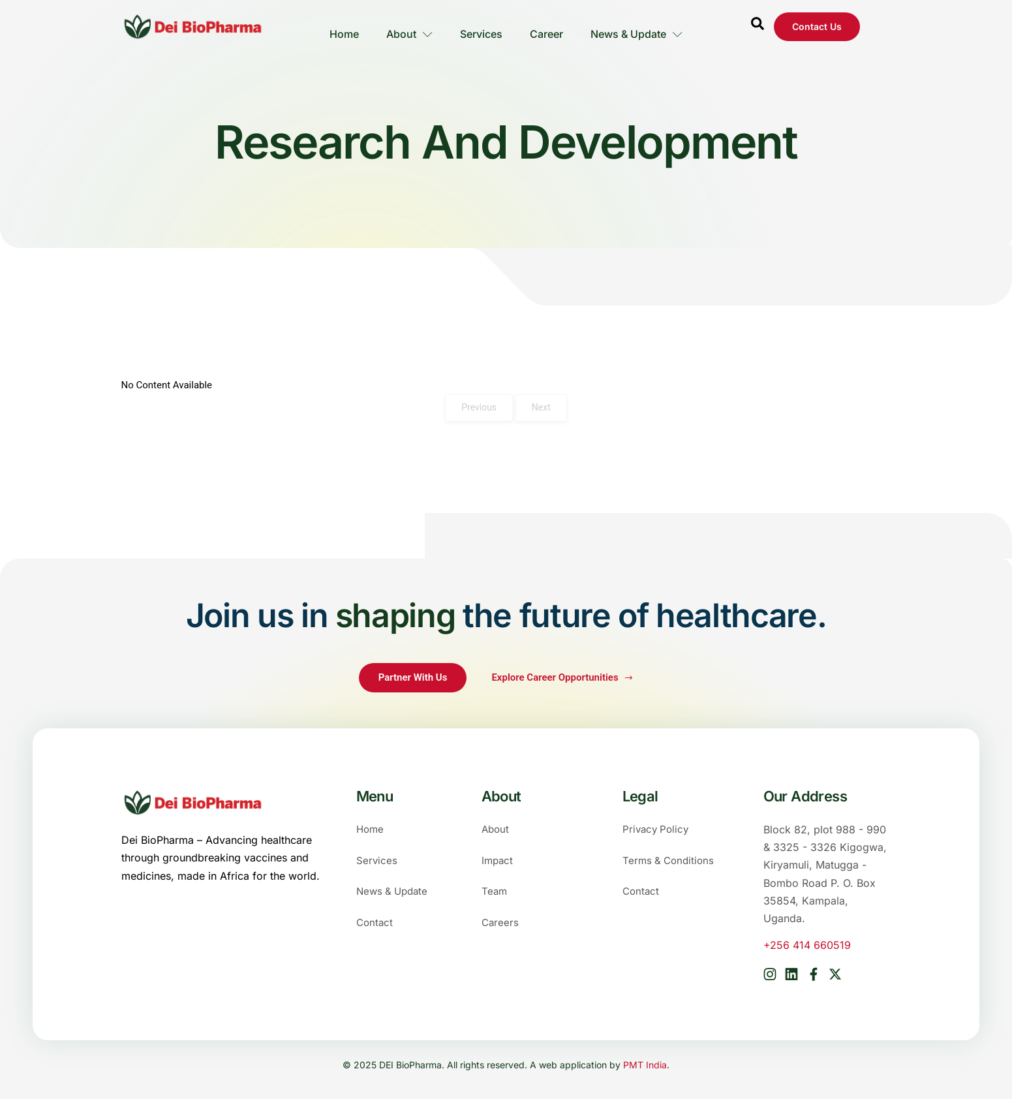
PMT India (645, 1063)
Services (481, 26)
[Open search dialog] (757, 27)
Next (541, 407)
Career (547, 26)
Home (341, 26)
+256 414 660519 (807, 945)
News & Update (639, 26)
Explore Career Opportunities (562, 677)
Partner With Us (413, 677)
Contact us (817, 26)
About (408, 26)
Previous (479, 407)
